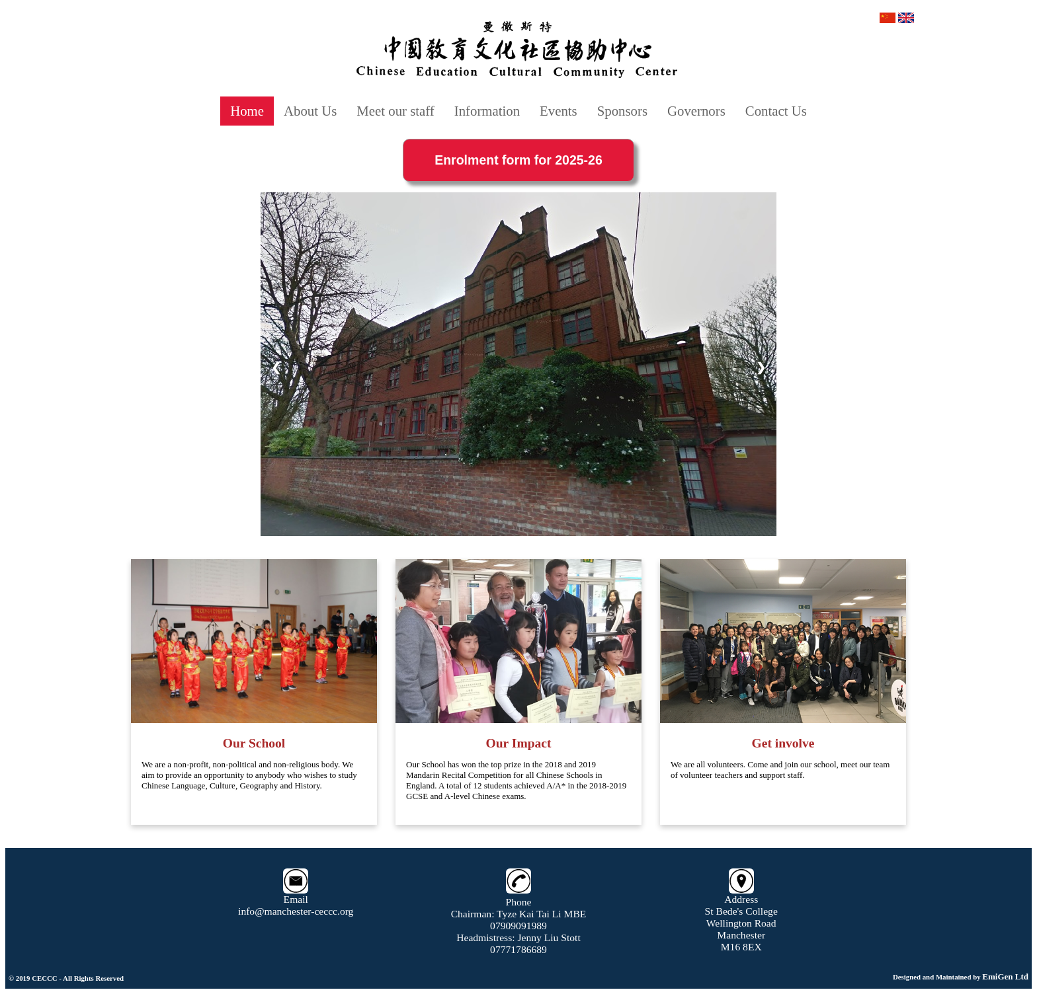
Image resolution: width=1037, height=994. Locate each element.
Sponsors (622, 110)
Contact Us (776, 110)
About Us (310, 110)
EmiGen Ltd (1005, 976)
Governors (696, 110)
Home (247, 110)
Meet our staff (395, 110)
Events (558, 110)
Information (487, 110)
